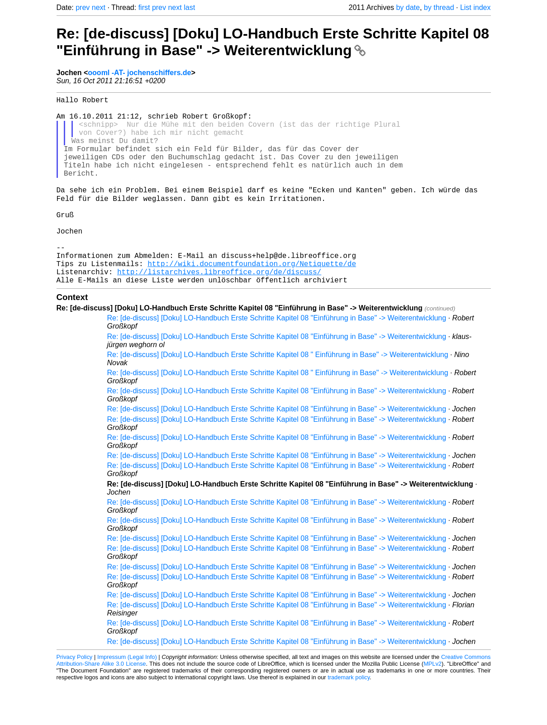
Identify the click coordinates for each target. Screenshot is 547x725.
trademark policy (349, 718)
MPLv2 (432, 704)
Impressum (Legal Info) (127, 697)
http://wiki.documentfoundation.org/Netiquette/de (251, 300)
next (98, 7)
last (189, 7)
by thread (439, 7)
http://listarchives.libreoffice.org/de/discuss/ (219, 310)
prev (83, 7)
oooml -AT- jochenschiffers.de (139, 72)
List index (475, 7)
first (144, 7)
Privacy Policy (75, 697)
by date (407, 7)
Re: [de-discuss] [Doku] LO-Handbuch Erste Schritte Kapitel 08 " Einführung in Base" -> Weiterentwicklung (277, 395)
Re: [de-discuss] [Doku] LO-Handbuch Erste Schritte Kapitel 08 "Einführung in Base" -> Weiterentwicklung (273, 41)
